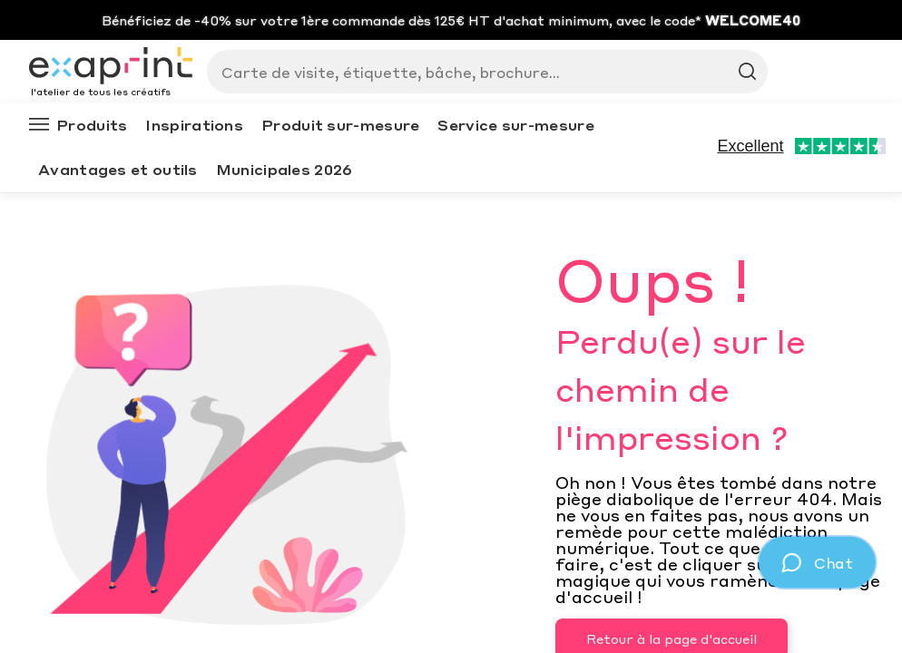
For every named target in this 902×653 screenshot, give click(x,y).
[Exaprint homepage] (110, 67)
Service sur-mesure (515, 124)
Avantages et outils (118, 169)
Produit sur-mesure (340, 124)
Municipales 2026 (284, 169)
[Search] (480, 71)
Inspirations (194, 124)
